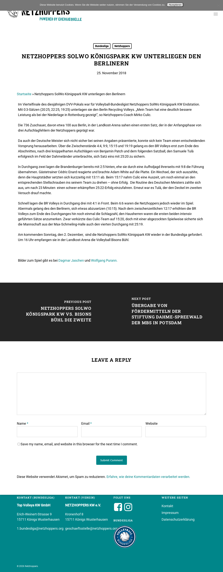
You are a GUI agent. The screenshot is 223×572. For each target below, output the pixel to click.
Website (151, 423)
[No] (218, 5)
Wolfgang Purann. (104, 260)
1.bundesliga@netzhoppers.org (40, 528)
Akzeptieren (175, 4)
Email (86, 423)
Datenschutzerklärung (178, 519)
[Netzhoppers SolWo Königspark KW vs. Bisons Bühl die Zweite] (56, 312)
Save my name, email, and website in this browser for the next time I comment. (79, 444)
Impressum (170, 513)
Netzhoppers (122, 46)
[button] (216, 14)
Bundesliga (102, 46)
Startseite (24, 94)
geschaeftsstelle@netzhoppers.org (91, 528)
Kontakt (167, 506)
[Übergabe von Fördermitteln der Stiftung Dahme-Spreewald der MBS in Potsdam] (167, 312)
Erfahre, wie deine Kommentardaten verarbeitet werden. (148, 477)
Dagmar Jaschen (71, 260)
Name (22, 423)
